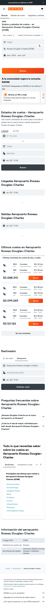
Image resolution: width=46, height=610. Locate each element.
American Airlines (13, 484)
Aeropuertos (17, 568)
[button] (43, 2)
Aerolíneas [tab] (9, 465)
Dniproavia (10, 507)
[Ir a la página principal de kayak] (15, 8)
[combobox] (9, 35)
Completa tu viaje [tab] (25, 465)
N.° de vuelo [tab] (8, 358)
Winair (9, 494)
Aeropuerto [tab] (21, 358)
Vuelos (7, 568)
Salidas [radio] (16, 131)
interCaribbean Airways (15, 511)
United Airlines (12, 504)
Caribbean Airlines (13, 491)
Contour (10, 501)
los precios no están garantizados (14, 586)
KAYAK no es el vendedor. (24, 593)
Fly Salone (10, 497)
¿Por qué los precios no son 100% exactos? (24, 601)
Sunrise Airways (12, 487)
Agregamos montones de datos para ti (24, 597)
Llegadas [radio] (4, 131)
